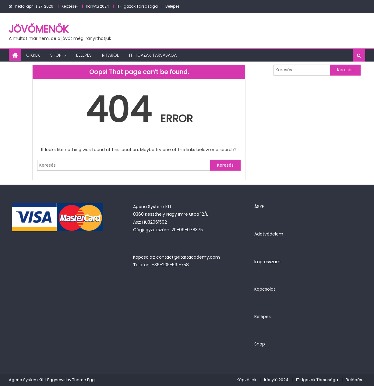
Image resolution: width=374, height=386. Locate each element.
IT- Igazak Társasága (137, 6)
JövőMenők (39, 29)
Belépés (172, 6)
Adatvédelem (268, 234)
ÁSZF (259, 207)
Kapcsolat (264, 289)
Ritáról (110, 55)
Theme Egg (83, 380)
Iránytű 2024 (97, 6)
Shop (56, 55)
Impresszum (267, 262)
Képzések (70, 6)
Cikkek (33, 55)
